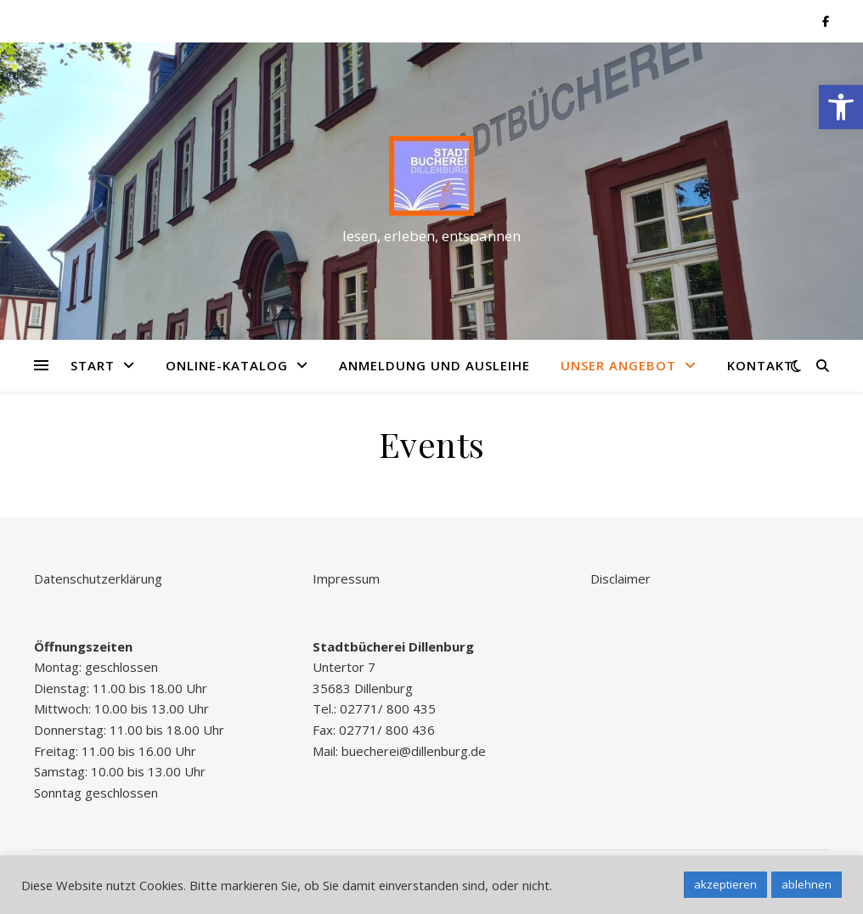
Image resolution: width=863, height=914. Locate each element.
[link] (841, 107)
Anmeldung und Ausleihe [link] (434, 365)
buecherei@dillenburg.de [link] (413, 750)
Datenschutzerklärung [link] (98, 578)
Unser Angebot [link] (618, 365)
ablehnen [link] (806, 884)
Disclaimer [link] (620, 578)
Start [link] (93, 365)
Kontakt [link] (760, 365)
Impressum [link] (346, 578)
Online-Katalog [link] (227, 365)
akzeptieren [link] (725, 884)
